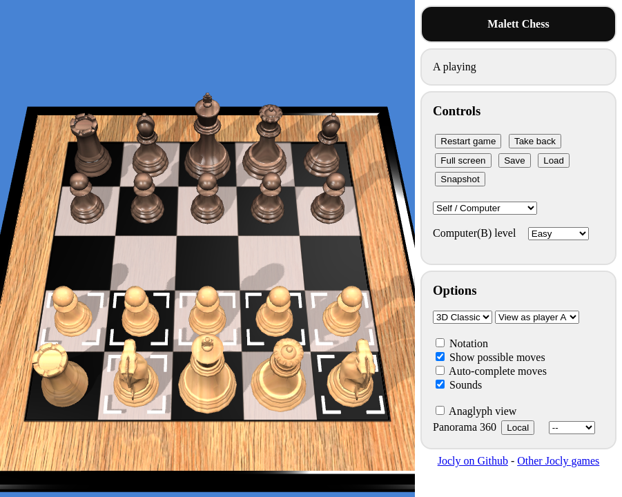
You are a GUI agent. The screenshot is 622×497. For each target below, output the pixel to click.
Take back (535, 141)
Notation (462, 343)
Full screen (462, 160)
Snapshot (459, 179)
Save (514, 160)
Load (553, 160)
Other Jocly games (558, 461)
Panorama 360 (514, 427)
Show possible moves (490, 357)
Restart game (468, 141)
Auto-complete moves (491, 371)
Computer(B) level (511, 233)
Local (518, 427)
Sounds (459, 385)
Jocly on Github (473, 461)
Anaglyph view (476, 411)
